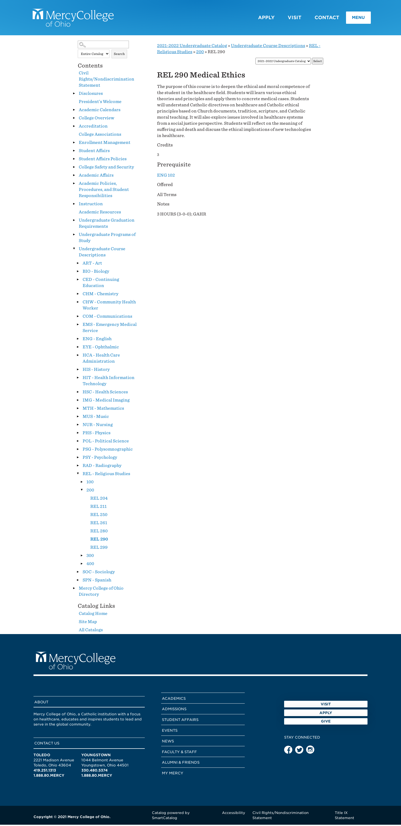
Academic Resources (100, 213)
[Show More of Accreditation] (74, 127)
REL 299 (99, 548)
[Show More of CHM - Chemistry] (78, 295)
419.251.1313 (45, 772)
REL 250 (98, 515)
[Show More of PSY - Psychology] (78, 458)
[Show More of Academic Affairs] (74, 176)
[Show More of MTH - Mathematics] (78, 409)
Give (326, 737)
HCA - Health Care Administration (101, 359)
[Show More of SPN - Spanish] (78, 581)
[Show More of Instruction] (74, 205)
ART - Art (92, 264)
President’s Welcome (100, 102)
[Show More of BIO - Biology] (78, 272)
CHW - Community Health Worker (109, 306)
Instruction (91, 205)
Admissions (174, 710)
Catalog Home (93, 614)
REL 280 (99, 532)
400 (90, 565)
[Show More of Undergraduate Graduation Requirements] (74, 221)
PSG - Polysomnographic (108, 450)
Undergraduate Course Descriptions (102, 253)
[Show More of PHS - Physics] (78, 434)
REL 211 (98, 507)
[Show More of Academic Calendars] (74, 111)
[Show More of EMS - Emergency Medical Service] (78, 325)
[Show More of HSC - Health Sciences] (78, 393)
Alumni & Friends (180, 764)
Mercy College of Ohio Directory (101, 592)
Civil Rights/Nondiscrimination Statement (106, 80)
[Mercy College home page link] (75, 18)
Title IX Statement (344, 816)
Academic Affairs (96, 176)
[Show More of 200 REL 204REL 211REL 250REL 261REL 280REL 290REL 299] (81, 491)
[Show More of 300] (81, 556)
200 (90, 491)
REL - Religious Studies (106, 475)
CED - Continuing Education (101, 283)
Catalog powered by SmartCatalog (171, 816)
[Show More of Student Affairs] (74, 152)
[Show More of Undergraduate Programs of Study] (74, 235)
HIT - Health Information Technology (109, 381)
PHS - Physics (96, 434)
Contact (319, 18)
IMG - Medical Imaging (106, 401)
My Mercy (172, 774)
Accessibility (233, 814)
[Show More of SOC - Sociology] (78, 573)
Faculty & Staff (179, 753)
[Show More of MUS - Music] (78, 417)
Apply (258, 18)
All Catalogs (91, 630)
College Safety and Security (106, 168)
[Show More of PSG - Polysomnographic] (78, 450)
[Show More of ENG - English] (78, 340)
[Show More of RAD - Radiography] (78, 467)
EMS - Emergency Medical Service (110, 328)
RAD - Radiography (102, 466)
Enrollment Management (104, 143)
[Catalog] (283, 62)
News (168, 742)
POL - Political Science (106, 442)
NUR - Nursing (98, 425)
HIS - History (96, 370)
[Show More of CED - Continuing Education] (78, 280)
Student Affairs (94, 152)
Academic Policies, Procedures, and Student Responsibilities (104, 190)
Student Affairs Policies (103, 160)
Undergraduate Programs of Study (107, 238)
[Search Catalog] (103, 46)
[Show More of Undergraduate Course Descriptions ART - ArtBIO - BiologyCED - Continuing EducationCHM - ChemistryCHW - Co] (74, 250)
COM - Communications (107, 317)
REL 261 (98, 524)
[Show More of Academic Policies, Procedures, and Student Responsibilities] (74, 184)
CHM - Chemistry (100, 295)
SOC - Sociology (99, 573)
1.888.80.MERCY (49, 777)
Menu (353, 18)
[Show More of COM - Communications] (78, 317)
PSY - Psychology (100, 458)
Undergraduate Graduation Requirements (107, 224)
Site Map (88, 622)
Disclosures (91, 94)
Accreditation (93, 127)
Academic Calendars (99, 111)
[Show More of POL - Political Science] (78, 442)
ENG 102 (166, 176)
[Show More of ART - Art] (78, 264)
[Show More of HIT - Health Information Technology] (78, 379)
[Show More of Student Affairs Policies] (74, 160)
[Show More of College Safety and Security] (74, 168)
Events (169, 732)
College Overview (96, 119)
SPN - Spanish (97, 581)
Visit (287, 18)
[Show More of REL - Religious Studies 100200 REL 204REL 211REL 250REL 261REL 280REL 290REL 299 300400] (78, 475)
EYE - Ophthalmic (101, 348)
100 (90, 483)
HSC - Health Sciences (105, 393)
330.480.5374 (94, 772)
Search (119, 55)
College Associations (100, 135)
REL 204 (99, 499)
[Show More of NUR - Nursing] (78, 426)
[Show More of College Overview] (74, 119)
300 (90, 556)
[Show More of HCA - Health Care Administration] (78, 356)
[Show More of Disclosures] (74, 94)
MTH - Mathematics (103, 409)
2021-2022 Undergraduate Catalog (192, 46)
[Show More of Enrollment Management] (74, 143)
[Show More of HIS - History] (78, 370)
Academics (174, 699)
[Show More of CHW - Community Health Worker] (78, 303)
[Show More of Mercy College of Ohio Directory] (74, 589)
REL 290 (99, 540)
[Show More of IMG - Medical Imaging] (78, 401)
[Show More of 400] (81, 565)
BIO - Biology (96, 272)
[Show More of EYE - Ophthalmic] (78, 348)
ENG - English (97, 340)
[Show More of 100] (81, 483)
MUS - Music (96, 417)
